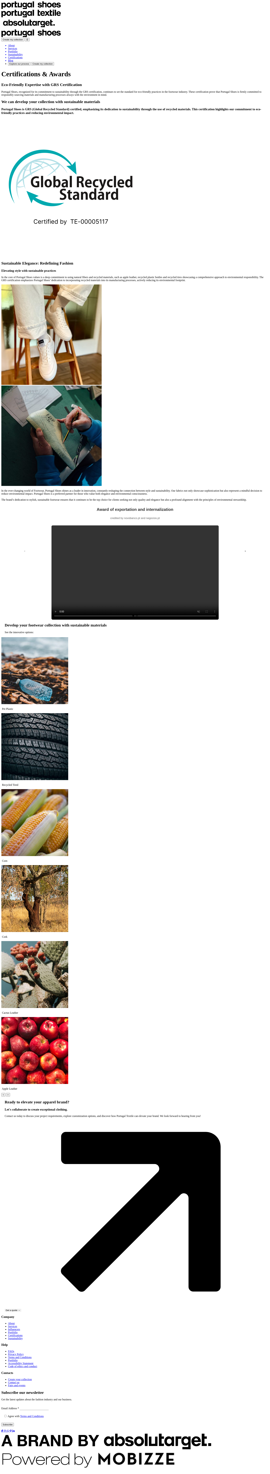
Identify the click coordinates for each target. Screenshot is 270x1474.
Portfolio (13, 1332)
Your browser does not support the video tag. (135, 572)
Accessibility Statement (20, 1363)
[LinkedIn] (13, 1431)
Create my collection (13, 39)
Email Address (10, 1408)
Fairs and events (16, 1385)
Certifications (15, 1335)
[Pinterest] (11, 1431)
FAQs (11, 1351)
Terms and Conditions (20, 1357)
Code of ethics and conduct (22, 1366)
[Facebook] (2, 1431)
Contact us (13, 1382)
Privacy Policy (16, 1354)
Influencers (14, 1329)
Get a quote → (13, 1310)
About (11, 1323)
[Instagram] (5, 1431)
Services (12, 1326)
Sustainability (15, 1338)
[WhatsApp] (8, 1431)
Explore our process (19, 64)
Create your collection (20, 1379)
